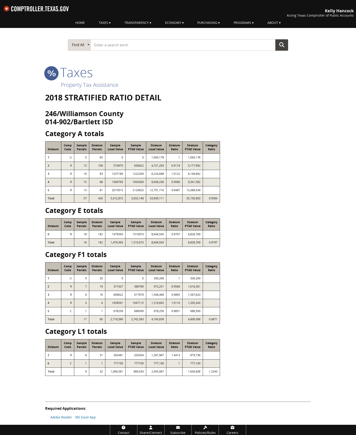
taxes (69, 72)
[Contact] (123, 430)
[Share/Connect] (150, 430)
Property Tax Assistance (89, 84)
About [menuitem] (272, 22)
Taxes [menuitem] (103, 22)
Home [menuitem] (80, 22)
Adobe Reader (61, 417)
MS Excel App (85, 417)
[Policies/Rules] (205, 430)
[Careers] (232, 430)
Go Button (281, 44)
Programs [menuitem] (242, 22)
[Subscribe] (178, 430)
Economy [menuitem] (173, 22)
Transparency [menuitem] (136, 22)
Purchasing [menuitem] (207, 22)
